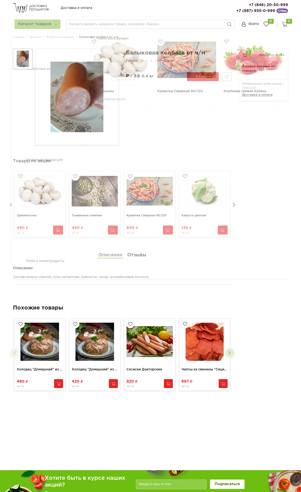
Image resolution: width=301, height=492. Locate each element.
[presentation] (10, 202)
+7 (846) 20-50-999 (268, 5)
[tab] (110, 251)
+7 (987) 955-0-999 (255, 11)
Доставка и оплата (76, 8)
